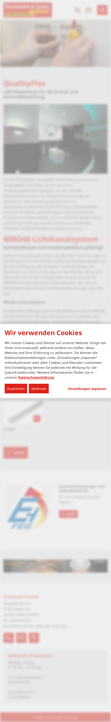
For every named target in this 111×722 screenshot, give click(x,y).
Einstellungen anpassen (87, 388)
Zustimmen (16, 388)
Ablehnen (38, 388)
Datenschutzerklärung (36, 377)
